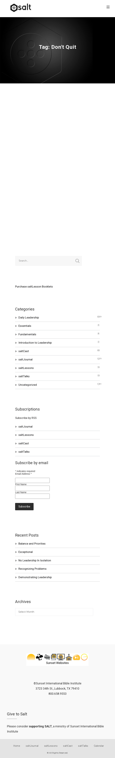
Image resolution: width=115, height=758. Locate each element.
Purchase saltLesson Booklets (34, 286)
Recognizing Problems (32, 568)
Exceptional (25, 552)
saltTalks (24, 376)
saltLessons (26, 368)
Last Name (20, 492)
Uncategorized (27, 384)
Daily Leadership (28, 317)
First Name (20, 484)
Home (16, 746)
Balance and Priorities (32, 543)
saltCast (23, 351)
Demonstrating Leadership (35, 577)
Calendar (99, 746)
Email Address (23, 473)
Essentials (24, 325)
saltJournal (25, 359)
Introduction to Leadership (35, 342)
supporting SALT (40, 726)
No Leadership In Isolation (34, 560)
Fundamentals (27, 334)
